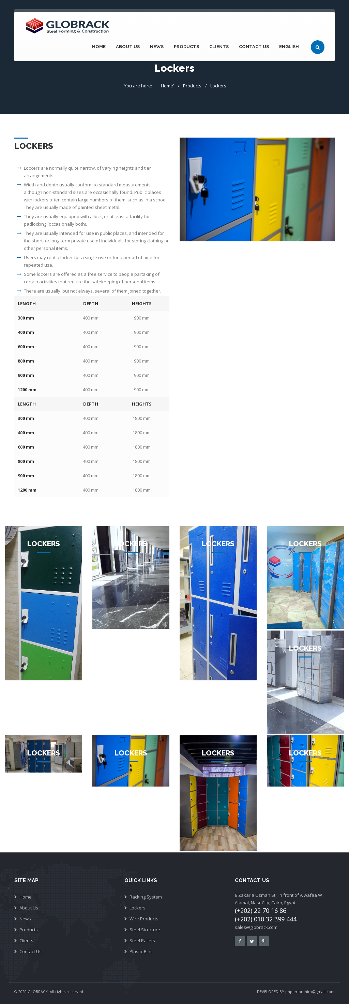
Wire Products (144, 919)
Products (186, 46)
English (289, 46)
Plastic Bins (141, 951)
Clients (219, 46)
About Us (128, 46)
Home (99, 46)
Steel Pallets (142, 940)
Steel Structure (145, 930)
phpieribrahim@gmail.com (310, 991)
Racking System (146, 897)
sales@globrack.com (256, 927)
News (157, 46)
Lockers (218, 86)
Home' (167, 86)
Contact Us (254, 46)
